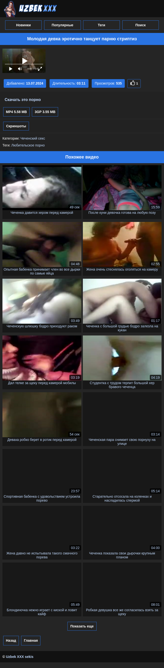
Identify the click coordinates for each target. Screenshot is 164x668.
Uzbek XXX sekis (19, 657)
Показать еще (82, 626)
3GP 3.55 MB (45, 112)
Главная (31, 640)
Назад (11, 640)
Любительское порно (28, 145)
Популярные (62, 25)
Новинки (23, 25)
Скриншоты (16, 126)
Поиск (140, 25)
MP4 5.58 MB (16, 112)
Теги (101, 25)
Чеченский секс (32, 138)
